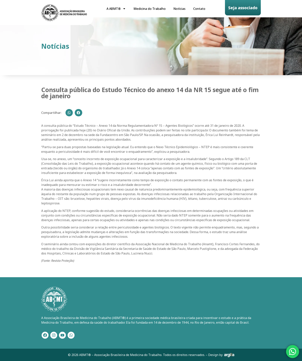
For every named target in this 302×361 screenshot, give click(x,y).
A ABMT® (116, 8)
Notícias (179, 9)
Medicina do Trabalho (149, 9)
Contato (199, 9)
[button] (69, 112)
